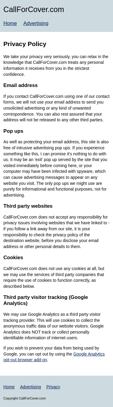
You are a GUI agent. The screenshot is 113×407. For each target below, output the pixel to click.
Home (10, 23)
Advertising (35, 23)
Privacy (53, 386)
